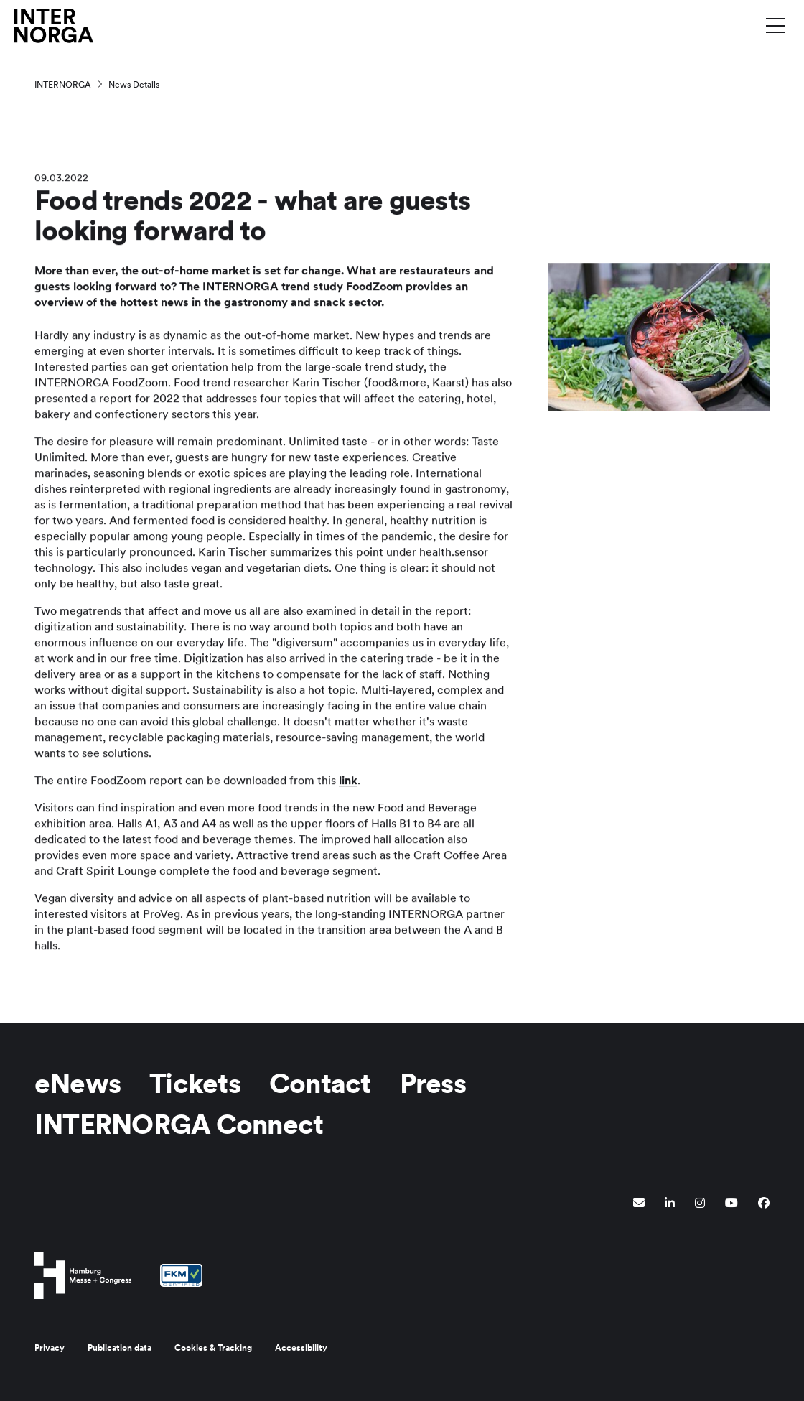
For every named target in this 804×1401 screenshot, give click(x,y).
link (348, 781)
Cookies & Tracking (213, 1348)
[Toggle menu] (775, 25)
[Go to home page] (53, 25)
